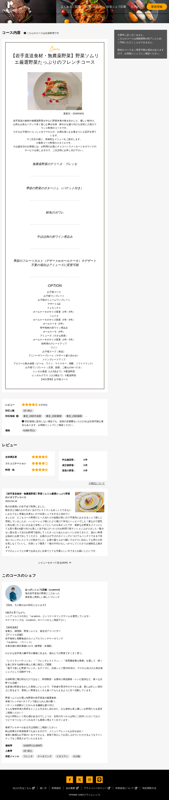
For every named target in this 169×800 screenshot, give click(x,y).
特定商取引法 (149, 788)
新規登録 (156, 6)
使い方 (43, 788)
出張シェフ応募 (116, 6)
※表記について (97, 483)
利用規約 (56, 788)
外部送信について (126, 788)
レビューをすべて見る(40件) (53, 562)
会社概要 (72, 788)
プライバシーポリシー (97, 788)
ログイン (136, 6)
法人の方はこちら (24, 788)
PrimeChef (9, 7)
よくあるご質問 (70, 6)
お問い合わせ (93, 6)
